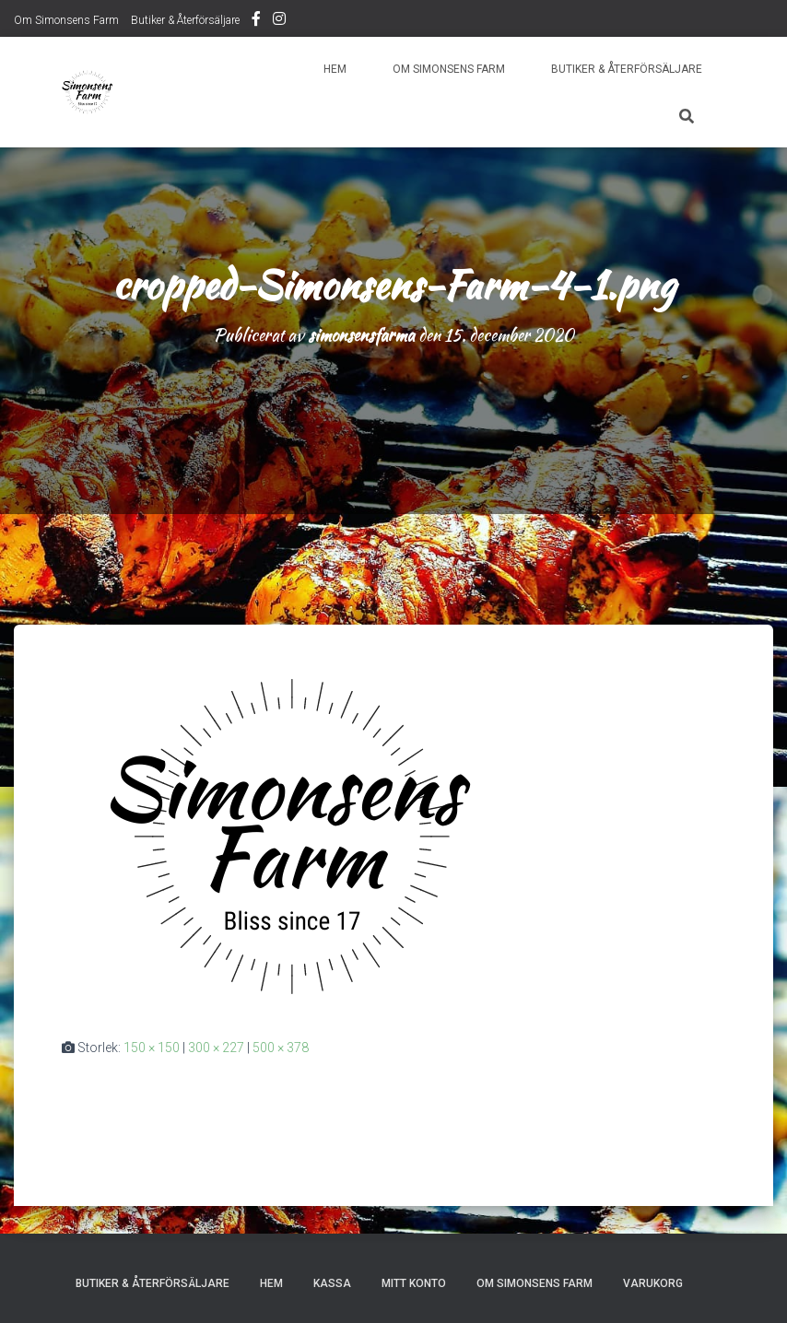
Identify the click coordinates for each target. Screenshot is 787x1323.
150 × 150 (151, 1047)
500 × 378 (281, 1047)
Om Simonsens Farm (66, 20)
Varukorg (653, 1283)
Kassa (332, 1283)
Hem (335, 69)
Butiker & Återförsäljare (185, 20)
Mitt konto (414, 1283)
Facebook (256, 21)
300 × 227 (216, 1047)
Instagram (279, 21)
